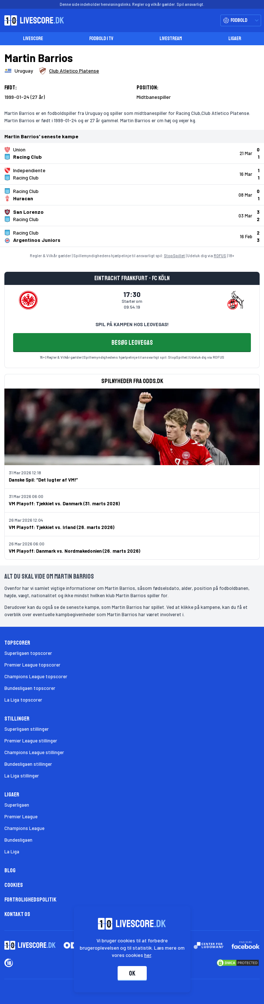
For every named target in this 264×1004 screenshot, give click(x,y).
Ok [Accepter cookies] (132, 973)
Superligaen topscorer (28, 653)
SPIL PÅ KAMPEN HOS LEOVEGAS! (132, 324)
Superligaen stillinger (26, 729)
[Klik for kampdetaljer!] (132, 153)
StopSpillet (174, 255)
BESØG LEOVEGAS (132, 343)
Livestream (170, 38)
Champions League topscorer (35, 676)
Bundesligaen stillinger (28, 764)
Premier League (21, 816)
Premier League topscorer (32, 665)
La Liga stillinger (21, 776)
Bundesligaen (18, 840)
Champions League (24, 828)
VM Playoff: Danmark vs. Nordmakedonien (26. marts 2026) (74, 551)
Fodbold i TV (101, 38)
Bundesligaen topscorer (29, 688)
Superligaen (16, 805)
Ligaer (234, 38)
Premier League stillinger (30, 741)
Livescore (33, 38)
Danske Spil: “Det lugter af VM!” (43, 480)
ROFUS (220, 255)
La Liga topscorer (23, 700)
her (147, 955)
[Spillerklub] (69, 70)
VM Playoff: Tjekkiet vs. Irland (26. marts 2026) (61, 527)
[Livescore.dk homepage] (32, 20)
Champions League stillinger (34, 752)
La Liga (11, 851)
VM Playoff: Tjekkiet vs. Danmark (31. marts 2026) (64, 503)
